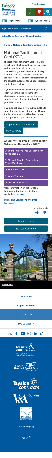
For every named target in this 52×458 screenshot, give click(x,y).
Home (7, 44)
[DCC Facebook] (16, 334)
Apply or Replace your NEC (21, 124)
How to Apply (13, 130)
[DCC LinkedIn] (35, 334)
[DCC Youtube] (23, 334)
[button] (26, 152)
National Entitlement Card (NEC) (30, 44)
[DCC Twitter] (10, 335)
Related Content (26, 228)
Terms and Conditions (15, 199)
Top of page (26, 323)
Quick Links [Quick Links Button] (26, 314)
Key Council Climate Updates (27, 36)
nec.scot (20, 194)
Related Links (26, 221)
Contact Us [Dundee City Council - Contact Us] (26, 296)
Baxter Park (7, 284)
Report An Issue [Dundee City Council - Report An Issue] (26, 305)
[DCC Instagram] (29, 334)
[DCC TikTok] (42, 334)
